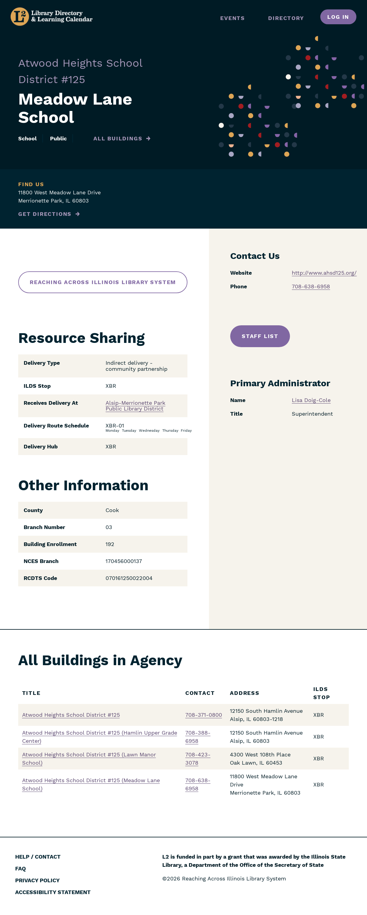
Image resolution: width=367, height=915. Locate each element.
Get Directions (45, 214)
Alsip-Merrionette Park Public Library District (135, 406)
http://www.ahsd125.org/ (324, 273)
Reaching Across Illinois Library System (103, 282)
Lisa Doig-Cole (311, 400)
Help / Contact (38, 856)
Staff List (260, 336)
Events (232, 18)
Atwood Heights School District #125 (71, 715)
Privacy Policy (37, 880)
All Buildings (117, 138)
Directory (286, 18)
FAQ (20, 868)
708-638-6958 (311, 286)
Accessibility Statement (53, 892)
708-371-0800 (203, 715)
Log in (338, 17)
